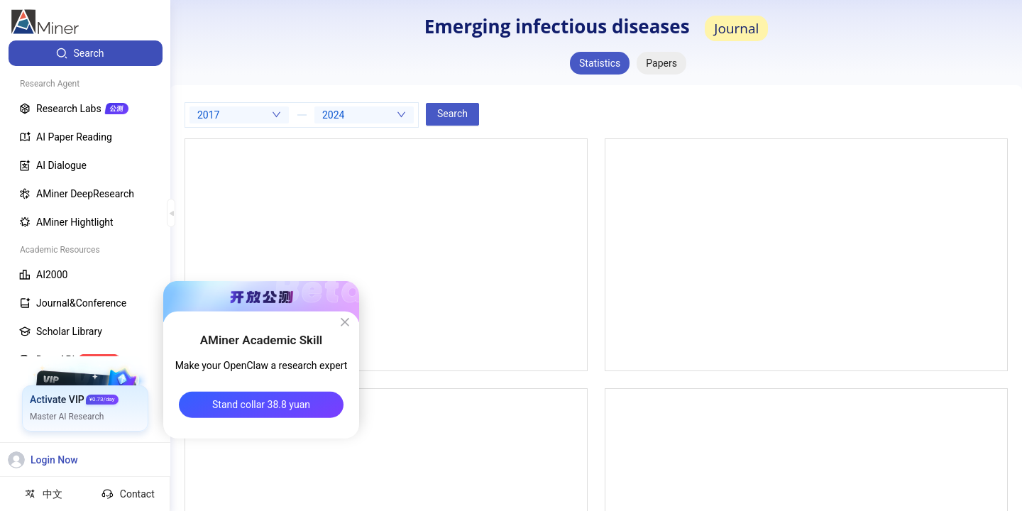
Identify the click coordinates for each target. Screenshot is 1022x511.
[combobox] (239, 114)
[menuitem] (86, 53)
